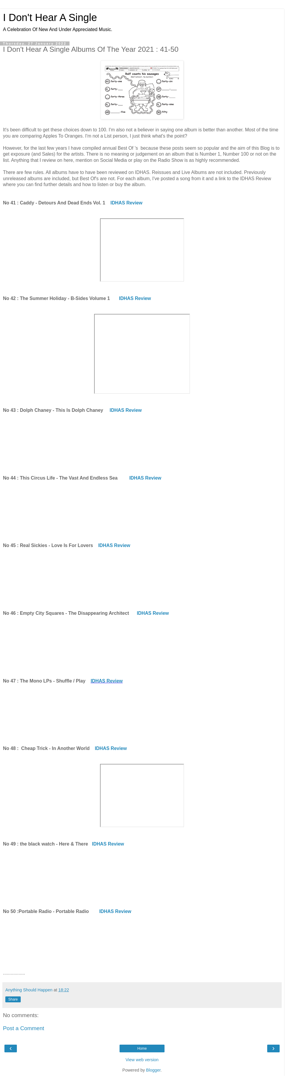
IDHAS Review (126, 202)
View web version (142, 1059)
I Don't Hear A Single (50, 17)
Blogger (153, 1070)
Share (13, 999)
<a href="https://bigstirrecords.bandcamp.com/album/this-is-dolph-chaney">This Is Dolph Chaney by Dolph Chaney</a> (142, 443)
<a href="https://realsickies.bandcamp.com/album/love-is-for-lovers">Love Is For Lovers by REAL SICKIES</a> (142, 578)
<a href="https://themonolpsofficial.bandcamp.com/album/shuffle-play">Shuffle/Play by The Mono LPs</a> (142, 714)
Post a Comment (23, 1028)
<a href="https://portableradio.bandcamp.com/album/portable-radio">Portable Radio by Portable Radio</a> (142, 944)
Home (142, 1048)
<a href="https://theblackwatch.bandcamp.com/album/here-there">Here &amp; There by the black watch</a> (142, 877)
